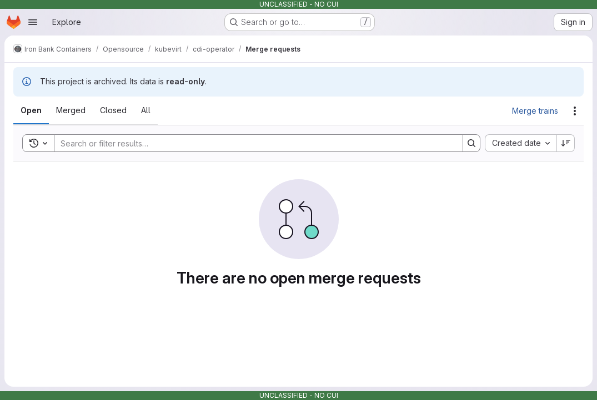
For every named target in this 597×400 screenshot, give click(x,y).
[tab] (31, 110)
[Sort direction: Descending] (566, 143)
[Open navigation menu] (33, 22)
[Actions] (575, 111)
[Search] (253, 143)
